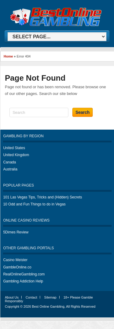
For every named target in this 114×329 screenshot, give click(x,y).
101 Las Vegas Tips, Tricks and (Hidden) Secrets (42, 197)
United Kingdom (16, 155)
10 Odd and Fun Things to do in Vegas (34, 204)
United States (14, 148)
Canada (9, 162)
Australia (10, 169)
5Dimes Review (15, 232)
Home (8, 56)
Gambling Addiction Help (23, 281)
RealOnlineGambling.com (24, 274)
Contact (31, 297)
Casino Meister (15, 260)
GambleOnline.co (17, 267)
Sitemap (50, 297)
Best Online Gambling (48, 306)
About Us (12, 297)
